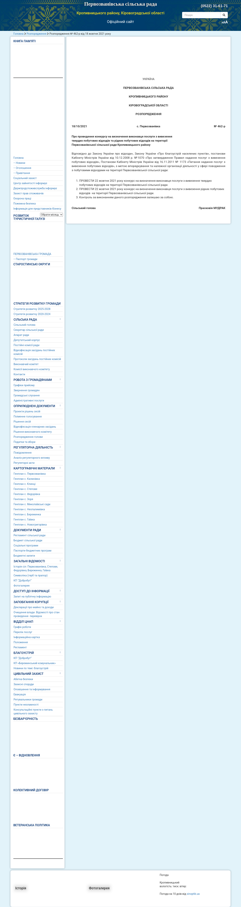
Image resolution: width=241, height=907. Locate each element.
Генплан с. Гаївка (24, 519)
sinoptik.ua (193, 893)
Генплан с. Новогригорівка (30, 524)
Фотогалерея (22, 585)
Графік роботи (22, 627)
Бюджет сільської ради (28, 540)
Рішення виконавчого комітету (33, 431)
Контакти (19, 374)
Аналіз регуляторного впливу (32, 457)
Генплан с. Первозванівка (30, 473)
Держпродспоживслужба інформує (35, 188)
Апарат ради (21, 334)
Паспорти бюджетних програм (32, 550)
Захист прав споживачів (28, 193)
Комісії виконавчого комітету (32, 369)
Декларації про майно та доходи (34, 607)
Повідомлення (23, 452)
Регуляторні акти (24, 462)
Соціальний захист (25, 178)
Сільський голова (24, 324)
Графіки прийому (24, 385)
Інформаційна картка (27, 637)
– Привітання (21, 173)
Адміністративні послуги (29, 400)
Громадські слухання (27, 395)
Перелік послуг (23, 632)
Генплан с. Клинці (25, 483)
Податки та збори (24, 441)
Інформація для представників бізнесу (37, 208)
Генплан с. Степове (25, 488)
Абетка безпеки (23, 679)
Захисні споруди (24, 684)
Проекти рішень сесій (27, 411)
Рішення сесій (22, 421)
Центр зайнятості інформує (30, 183)
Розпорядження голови (28, 436)
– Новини (19, 162)
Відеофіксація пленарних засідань (35, 426)
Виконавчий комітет (26, 364)
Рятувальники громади (28, 699)
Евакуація (20, 694)
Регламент (20, 647)
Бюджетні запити (24, 555)
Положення (21, 642)
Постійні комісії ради (26, 345)
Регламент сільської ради (29, 535)
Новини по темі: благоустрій (31, 668)
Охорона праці (22, 198)
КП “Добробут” (23, 580)
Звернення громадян (27, 390)
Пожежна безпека (24, 203)
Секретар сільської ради (29, 329)
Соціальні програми (26, 545)
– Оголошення (22, 167)
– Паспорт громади (25, 259)
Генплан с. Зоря (23, 499)
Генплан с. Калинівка (27, 478)
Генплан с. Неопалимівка (29, 509)
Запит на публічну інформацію (32, 596)
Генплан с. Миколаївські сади (32, 504)
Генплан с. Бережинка (27, 514)
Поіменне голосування (28, 416)
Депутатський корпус (27, 340)
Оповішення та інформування (32, 689)
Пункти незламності (26, 704)
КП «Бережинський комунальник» (35, 663)
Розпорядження (37, 33)
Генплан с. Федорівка (27, 494)
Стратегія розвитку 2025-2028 (32, 308)
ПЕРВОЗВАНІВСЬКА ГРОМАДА (32, 254)
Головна (18, 33)
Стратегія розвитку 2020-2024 (32, 314)
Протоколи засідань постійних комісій (37, 359)
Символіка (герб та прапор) (31, 575)
